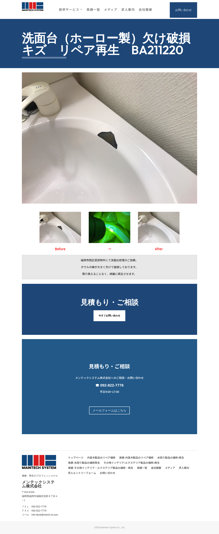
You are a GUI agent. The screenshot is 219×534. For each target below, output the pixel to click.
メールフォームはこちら (109, 410)
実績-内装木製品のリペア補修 (136, 457)
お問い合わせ (183, 10)
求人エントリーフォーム (82, 473)
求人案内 (128, 10)
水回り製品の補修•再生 (170, 457)
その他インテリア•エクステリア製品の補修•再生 (132, 462)
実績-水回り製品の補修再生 (84, 462)
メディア (110, 10)
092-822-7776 (112, 385)
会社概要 (145, 10)
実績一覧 (93, 10)
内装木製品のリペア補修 (101, 457)
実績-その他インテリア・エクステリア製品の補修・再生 (100, 468)
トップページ (75, 457)
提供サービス (69, 10)
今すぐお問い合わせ (109, 315)
